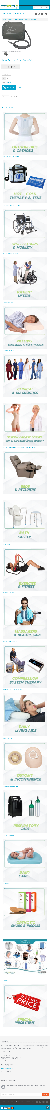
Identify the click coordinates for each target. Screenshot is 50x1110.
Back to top (47, 1107)
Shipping (17, 1101)
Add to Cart (10, 87)
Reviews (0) (12, 96)
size (3, 71)
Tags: (17, 96)
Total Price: (7, 82)
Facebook (35, 14)
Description (5, 96)
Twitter (39, 14)
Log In (33, 1101)
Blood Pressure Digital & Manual (15, 19)
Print (19, 87)
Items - (20, 13)
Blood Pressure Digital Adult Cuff (32, 19)
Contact (22, 1101)
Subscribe (45, 1094)
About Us (3, 1101)
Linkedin (46, 14)
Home (4, 19)
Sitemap (28, 1101)
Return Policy (10, 1101)
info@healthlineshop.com (7, 1068)
